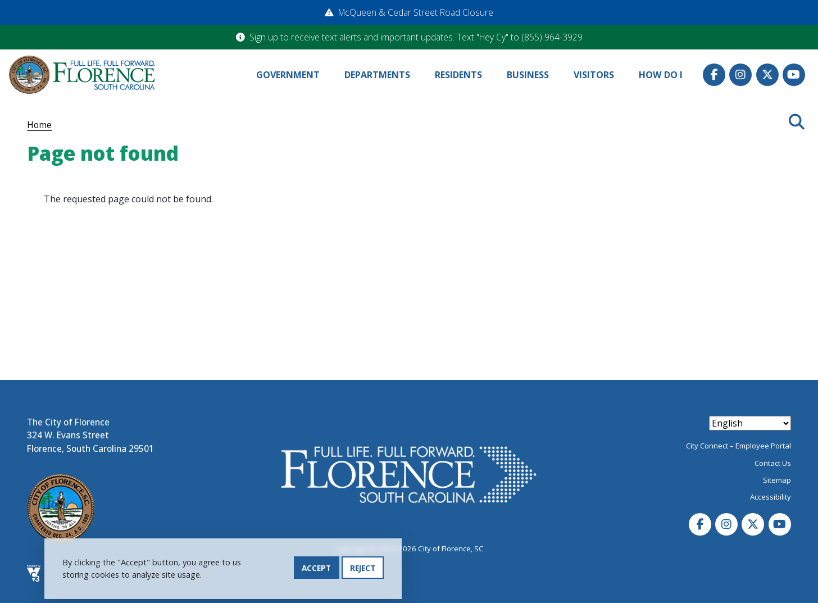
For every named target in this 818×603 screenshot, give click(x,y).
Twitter (767, 75)
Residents (458, 75)
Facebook (714, 75)
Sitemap (777, 480)
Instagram (740, 75)
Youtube (794, 75)
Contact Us (773, 463)
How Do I (661, 75)
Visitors (594, 75)
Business (528, 75)
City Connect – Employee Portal (738, 446)
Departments (377, 75)
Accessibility (770, 497)
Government (288, 75)
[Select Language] (750, 423)
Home (39, 125)
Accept (316, 568)
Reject (362, 568)
